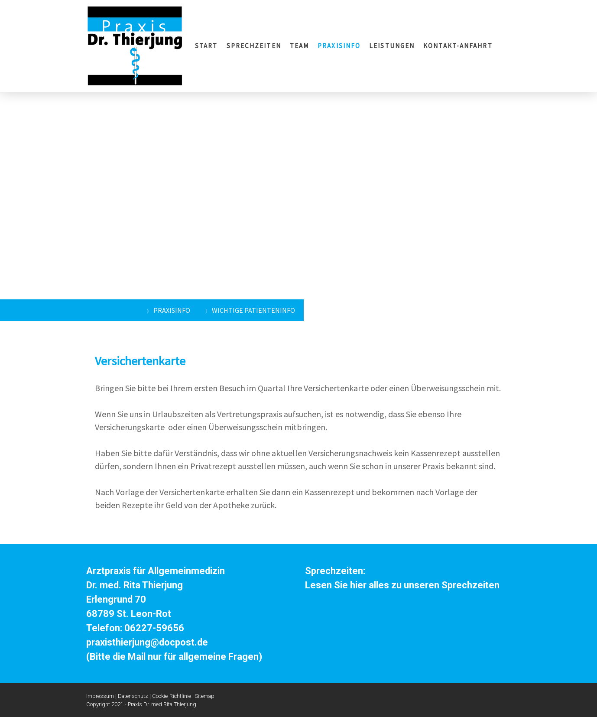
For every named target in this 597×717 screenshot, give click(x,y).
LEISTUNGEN (392, 46)
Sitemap (204, 696)
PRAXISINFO (339, 46)
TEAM (299, 46)
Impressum (100, 696)
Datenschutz (133, 696)
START (206, 46)
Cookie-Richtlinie (171, 696)
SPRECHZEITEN (254, 46)
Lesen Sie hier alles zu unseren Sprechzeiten (402, 585)
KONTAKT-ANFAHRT (458, 46)
